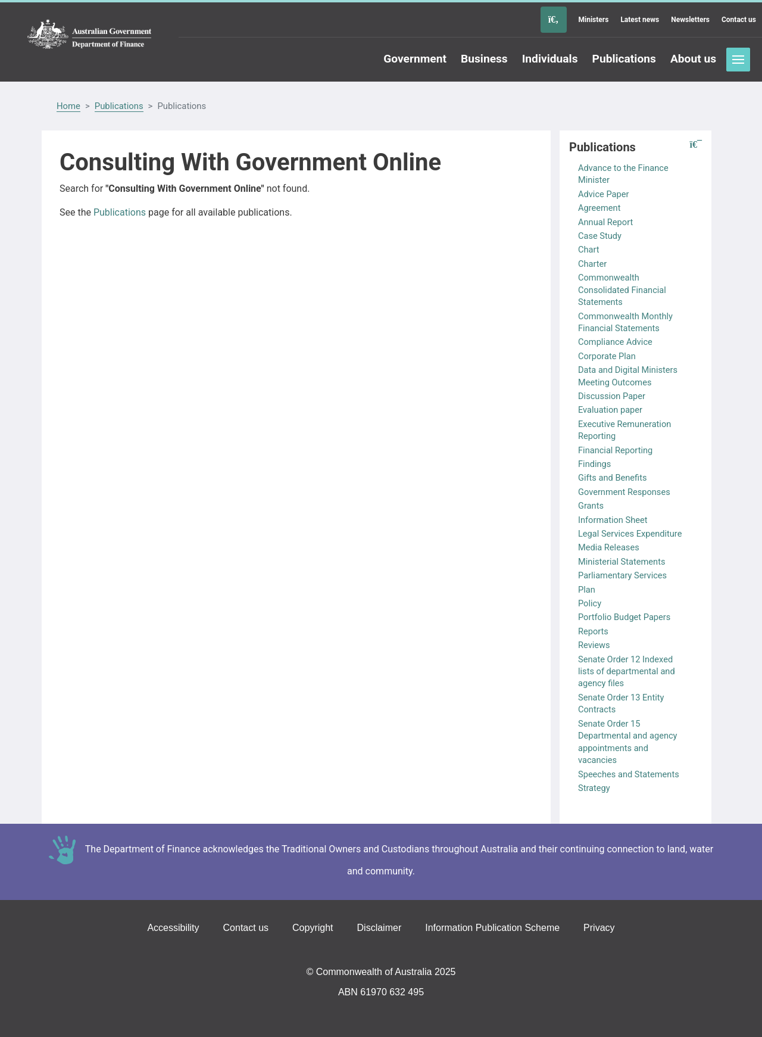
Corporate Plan (607, 356)
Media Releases (608, 547)
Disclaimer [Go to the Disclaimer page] (379, 928)
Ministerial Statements (622, 561)
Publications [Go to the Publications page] (624, 59)
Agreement (599, 208)
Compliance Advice (615, 342)
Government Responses (624, 492)
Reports (593, 631)
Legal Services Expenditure (630, 533)
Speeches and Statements (628, 774)
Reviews (594, 645)
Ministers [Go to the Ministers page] (594, 19)
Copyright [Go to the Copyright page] (312, 928)
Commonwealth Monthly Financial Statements (625, 322)
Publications (119, 106)
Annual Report (605, 222)
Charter (592, 264)
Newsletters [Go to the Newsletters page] (690, 19)
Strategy (594, 788)
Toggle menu (738, 59)
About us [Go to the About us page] (693, 59)
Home (68, 106)
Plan (586, 589)
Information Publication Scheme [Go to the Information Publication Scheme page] (492, 928)
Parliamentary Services (622, 575)
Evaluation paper (610, 409)
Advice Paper (603, 194)
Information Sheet (613, 520)
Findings (594, 464)
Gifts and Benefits (612, 477)
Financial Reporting (615, 450)
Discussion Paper (611, 396)
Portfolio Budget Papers (624, 617)
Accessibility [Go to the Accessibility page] (173, 928)
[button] (696, 145)
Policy (589, 603)
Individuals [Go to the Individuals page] (550, 59)
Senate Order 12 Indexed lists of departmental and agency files (626, 671)
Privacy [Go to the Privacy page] (598, 928)
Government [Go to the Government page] (414, 59)
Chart (588, 249)
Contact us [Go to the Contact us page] (739, 19)
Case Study (600, 236)
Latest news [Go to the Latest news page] (639, 19)
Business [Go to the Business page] (484, 59)
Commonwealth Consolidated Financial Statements (622, 289)
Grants (591, 505)
